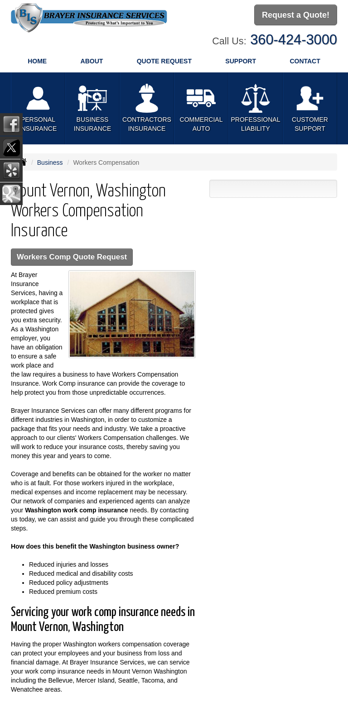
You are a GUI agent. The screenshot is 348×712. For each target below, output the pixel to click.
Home (37, 61)
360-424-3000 (293, 40)
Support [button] (240, 61)
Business (50, 162)
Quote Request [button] (164, 61)
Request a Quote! (295, 14)
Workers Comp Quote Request (72, 257)
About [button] (92, 61)
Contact (305, 61)
